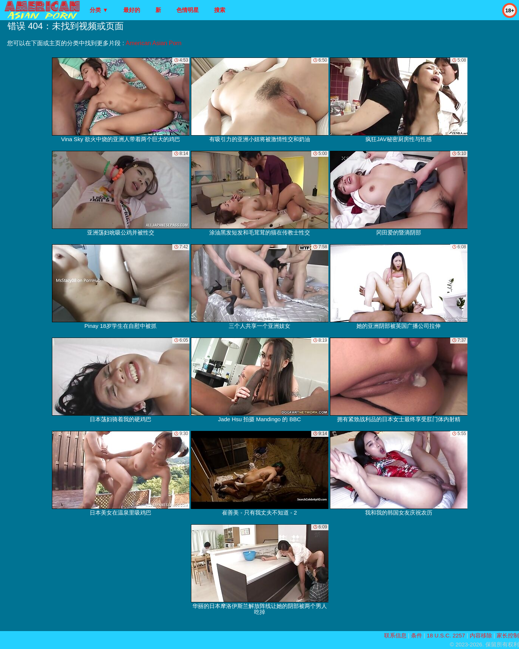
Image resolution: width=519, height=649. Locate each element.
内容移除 (481, 635)
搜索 (219, 10)
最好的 (131, 10)
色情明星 (187, 10)
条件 (416, 635)
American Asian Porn (153, 43)
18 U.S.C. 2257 (446, 635)
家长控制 (508, 635)
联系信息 (395, 635)
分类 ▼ (99, 10)
